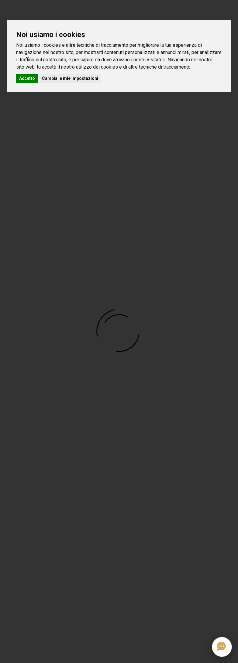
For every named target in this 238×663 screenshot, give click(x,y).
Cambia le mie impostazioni (70, 78)
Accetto (27, 78)
